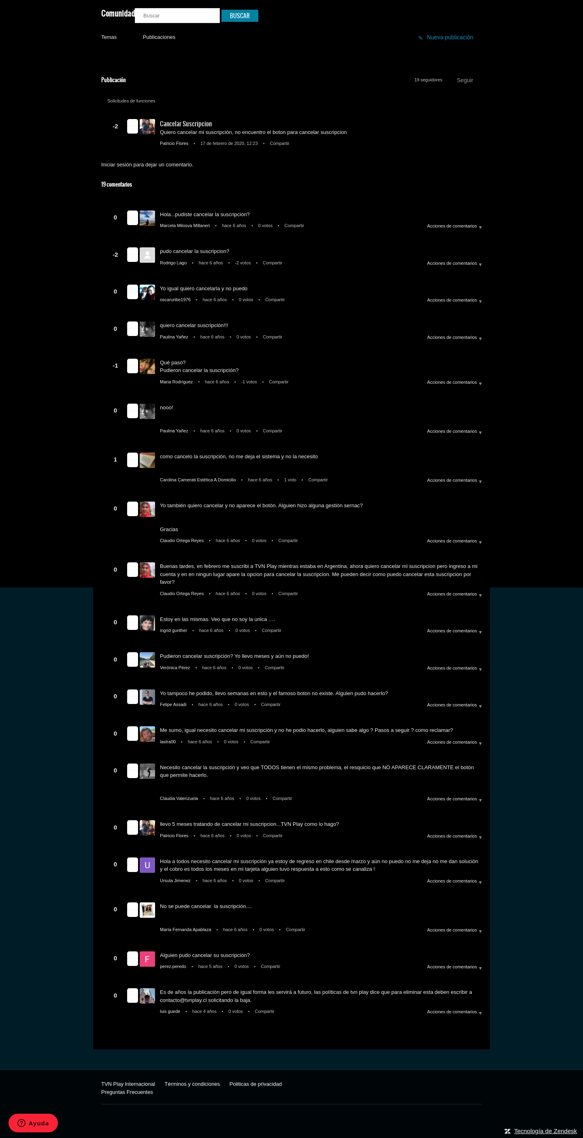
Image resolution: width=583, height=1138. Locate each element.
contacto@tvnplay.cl (183, 1000)
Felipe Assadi (173, 704)
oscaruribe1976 (176, 299)
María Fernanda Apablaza (186, 929)
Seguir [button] (465, 80)
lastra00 (168, 741)
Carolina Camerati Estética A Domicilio (198, 479)
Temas (109, 37)
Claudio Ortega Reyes (182, 540)
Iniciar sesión (116, 165)
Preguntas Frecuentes (127, 1092)
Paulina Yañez (174, 336)
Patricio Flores (174, 143)
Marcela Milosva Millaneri (185, 225)
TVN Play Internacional (128, 1084)
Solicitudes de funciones (131, 100)
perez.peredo (173, 966)
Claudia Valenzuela (179, 798)
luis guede (170, 1011)
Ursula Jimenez (176, 880)
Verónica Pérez (175, 667)
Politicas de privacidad (256, 1084)
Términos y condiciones (192, 1084)
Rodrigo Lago (174, 262)
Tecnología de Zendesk (545, 1130)
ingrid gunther (174, 630)
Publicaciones (159, 37)
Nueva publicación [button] (450, 37)
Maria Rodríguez (177, 381)
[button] (132, 122)
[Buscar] (177, 15)
